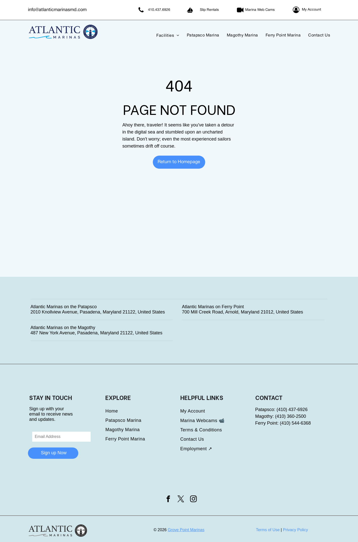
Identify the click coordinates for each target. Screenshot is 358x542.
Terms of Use (267, 530)
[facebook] (168, 499)
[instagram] (194, 499)
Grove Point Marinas (186, 530)
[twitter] (181, 499)
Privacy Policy (295, 530)
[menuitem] (164, 35)
